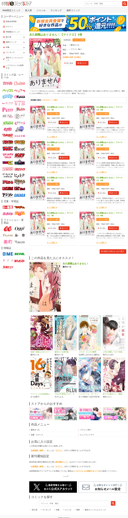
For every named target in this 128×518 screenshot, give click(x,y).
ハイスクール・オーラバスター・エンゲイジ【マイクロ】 (90, 395)
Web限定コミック (11, 10)
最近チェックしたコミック (95, 511)
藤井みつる (74, 45)
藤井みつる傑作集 (62, 353)
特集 (58, 511)
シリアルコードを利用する (15, 66)
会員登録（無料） (38, 451)
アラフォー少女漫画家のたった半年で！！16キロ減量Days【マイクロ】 (41, 395)
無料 (78, 511)
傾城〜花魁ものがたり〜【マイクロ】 (41, 353)
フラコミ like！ (76, 49)
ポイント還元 (79, 40)
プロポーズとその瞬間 (87, 353)
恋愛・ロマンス (37, 436)
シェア (65, 477)
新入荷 (28, 10)
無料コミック (73, 10)
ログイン (59, 451)
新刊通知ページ (62, 463)
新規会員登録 (11, 21)
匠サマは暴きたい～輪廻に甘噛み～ (114, 395)
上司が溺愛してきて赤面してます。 (114, 353)
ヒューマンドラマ (87, 436)
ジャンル (41, 10)
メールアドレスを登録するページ (86, 472)
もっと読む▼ (52, 138)
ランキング (56, 10)
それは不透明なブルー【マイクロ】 (66, 395)
